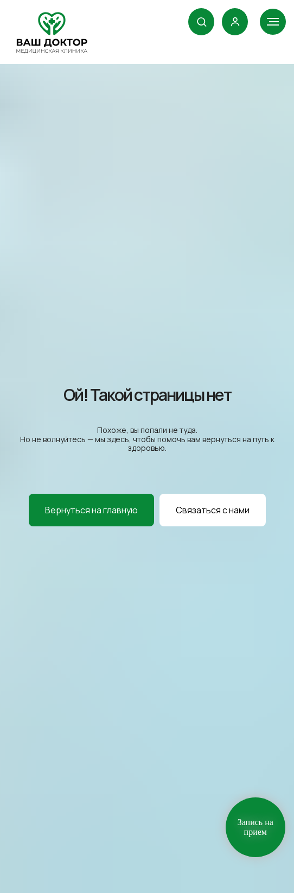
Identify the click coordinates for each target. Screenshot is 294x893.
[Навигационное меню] (273, 22)
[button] (201, 21)
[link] (235, 21)
